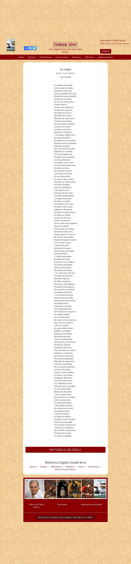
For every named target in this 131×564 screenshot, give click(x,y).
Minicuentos (56, 466)
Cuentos (33, 466)
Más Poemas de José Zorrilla (65, 449)
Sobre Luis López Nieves (36, 506)
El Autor (31, 57)
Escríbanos (62, 504)
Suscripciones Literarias (91, 504)
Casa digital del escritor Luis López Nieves (65, 50)
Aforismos (69, 466)
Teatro (81, 466)
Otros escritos (62, 57)
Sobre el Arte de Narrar (65, 469)
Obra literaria (45, 57)
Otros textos (93, 466)
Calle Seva (89, 57)
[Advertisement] (65, 19)
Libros (21, 57)
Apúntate (106, 51)
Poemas (43, 466)
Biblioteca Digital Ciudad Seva (65, 462)
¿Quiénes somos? (105, 57)
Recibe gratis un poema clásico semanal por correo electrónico (65, 517)
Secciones (76, 57)
